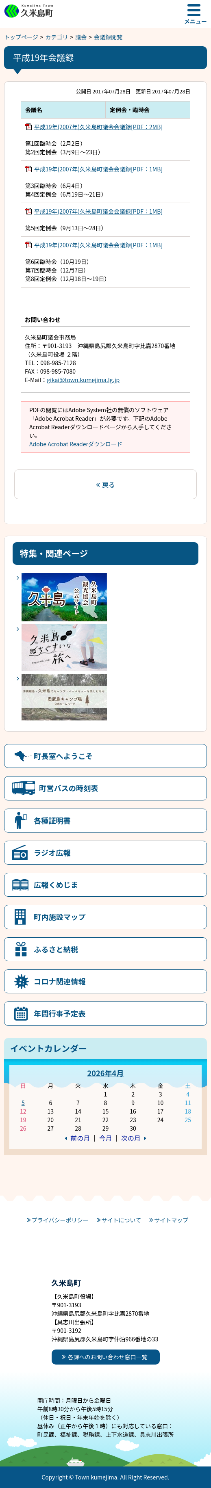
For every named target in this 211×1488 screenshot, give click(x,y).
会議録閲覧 (108, 37)
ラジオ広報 (52, 852)
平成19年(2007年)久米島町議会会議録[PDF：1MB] (98, 169)
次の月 (131, 1138)
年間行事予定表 (59, 1013)
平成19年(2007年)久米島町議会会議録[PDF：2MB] (98, 127)
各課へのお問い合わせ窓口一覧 (108, 1357)
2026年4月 (105, 1073)
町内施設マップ (59, 916)
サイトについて (121, 1220)
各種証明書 (52, 820)
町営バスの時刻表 (68, 788)
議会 (81, 37)
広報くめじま (56, 884)
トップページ (21, 37)
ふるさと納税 (56, 949)
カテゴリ (57, 37)
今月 (105, 1138)
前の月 (80, 1138)
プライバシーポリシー (60, 1220)
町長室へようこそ (63, 755)
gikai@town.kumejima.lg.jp (83, 380)
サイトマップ (171, 1220)
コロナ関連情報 (59, 981)
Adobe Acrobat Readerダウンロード (75, 444)
